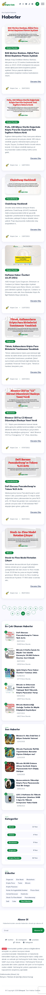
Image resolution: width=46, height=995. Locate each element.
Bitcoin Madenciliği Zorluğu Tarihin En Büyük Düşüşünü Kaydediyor (27, 707)
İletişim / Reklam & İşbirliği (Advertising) (16, 977)
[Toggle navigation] (42, 4)
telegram (28, 942)
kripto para (10, 883)
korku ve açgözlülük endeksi (16, 890)
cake (14, 901)
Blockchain (11, 413)
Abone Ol (38, 930)
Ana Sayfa (5, 12)
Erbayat (22, 990)
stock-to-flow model (14, 897)
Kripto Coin (14, 88)
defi (7, 901)
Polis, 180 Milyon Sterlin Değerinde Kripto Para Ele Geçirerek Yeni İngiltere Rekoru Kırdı (22, 130)
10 (23, 613)
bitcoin (27, 883)
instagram (21, 940)
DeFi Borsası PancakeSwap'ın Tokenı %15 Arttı (27, 635)
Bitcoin (9, 553)
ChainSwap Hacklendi (16, 204)
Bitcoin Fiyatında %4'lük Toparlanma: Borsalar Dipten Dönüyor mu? (27, 751)
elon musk (19, 879)
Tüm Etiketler (26, 901)
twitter (9, 940)
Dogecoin (10, 341)
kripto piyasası (11, 887)
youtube (34, 940)
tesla (20, 883)
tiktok (16, 942)
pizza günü (34, 890)
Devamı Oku (35, 81)
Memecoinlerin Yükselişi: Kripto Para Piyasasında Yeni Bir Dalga (27, 783)
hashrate (24, 894)
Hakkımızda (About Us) (9, 974)
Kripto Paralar (12, 48)
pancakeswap (30, 897)
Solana (11, 835)
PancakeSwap (12, 199)
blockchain (30, 879)
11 (28, 613)
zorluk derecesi (12, 894)
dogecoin (9, 879)
